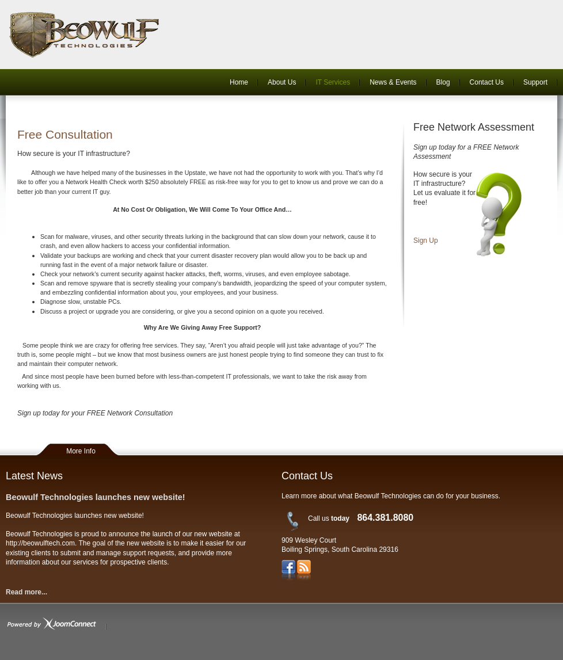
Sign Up (425, 240)
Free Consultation (65, 134)
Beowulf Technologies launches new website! (95, 497)
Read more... (26, 592)
